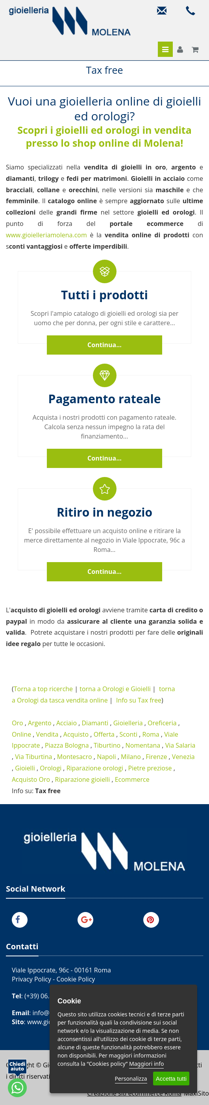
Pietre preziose (150, 768)
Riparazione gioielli (82, 779)
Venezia (183, 756)
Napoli (106, 756)
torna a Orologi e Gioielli (115, 688)
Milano (131, 756)
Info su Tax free (138, 700)
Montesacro (74, 756)
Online (21, 734)
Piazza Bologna (67, 745)
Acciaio (66, 723)
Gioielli (25, 768)
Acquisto (76, 734)
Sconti (128, 734)
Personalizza (131, 1078)
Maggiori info (146, 1063)
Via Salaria (180, 745)
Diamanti (94, 723)
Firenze (156, 756)
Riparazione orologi (95, 768)
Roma (150, 734)
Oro (17, 723)
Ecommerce (132, 779)
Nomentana (143, 745)
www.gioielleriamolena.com (46, 235)
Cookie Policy (75, 979)
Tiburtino (107, 745)
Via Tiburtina (33, 756)
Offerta (104, 734)
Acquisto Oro (31, 779)
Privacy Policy (31, 979)
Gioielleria (128, 723)
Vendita (47, 734)
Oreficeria (162, 723)
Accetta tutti (171, 1078)
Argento (39, 723)
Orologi (50, 768)
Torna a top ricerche (43, 688)
